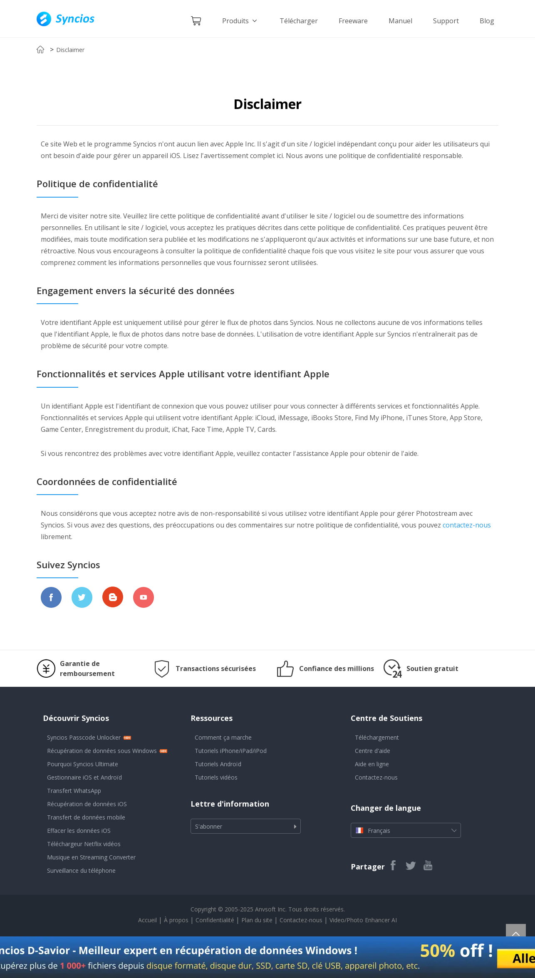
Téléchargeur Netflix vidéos (84, 844)
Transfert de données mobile (86, 817)
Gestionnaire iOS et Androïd (84, 777)
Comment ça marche (223, 737)
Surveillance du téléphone (81, 870)
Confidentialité (215, 920)
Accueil (147, 920)
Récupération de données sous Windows (102, 751)
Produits (240, 20)
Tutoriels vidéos (216, 777)
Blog (487, 20)
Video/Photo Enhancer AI (363, 920)
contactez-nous (466, 525)
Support (446, 20)
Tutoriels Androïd (218, 764)
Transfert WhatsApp (74, 791)
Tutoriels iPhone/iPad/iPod (231, 751)
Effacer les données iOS (79, 830)
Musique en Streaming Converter (91, 857)
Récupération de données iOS (87, 804)
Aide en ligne (372, 764)
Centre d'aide (372, 751)
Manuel (400, 20)
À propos (176, 920)
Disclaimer (70, 50)
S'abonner (208, 826)
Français (405, 830)
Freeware (353, 20)
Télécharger (299, 20)
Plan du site (256, 920)
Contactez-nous (376, 777)
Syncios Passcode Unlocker (84, 737)
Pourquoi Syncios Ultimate (82, 764)
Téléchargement (377, 737)
